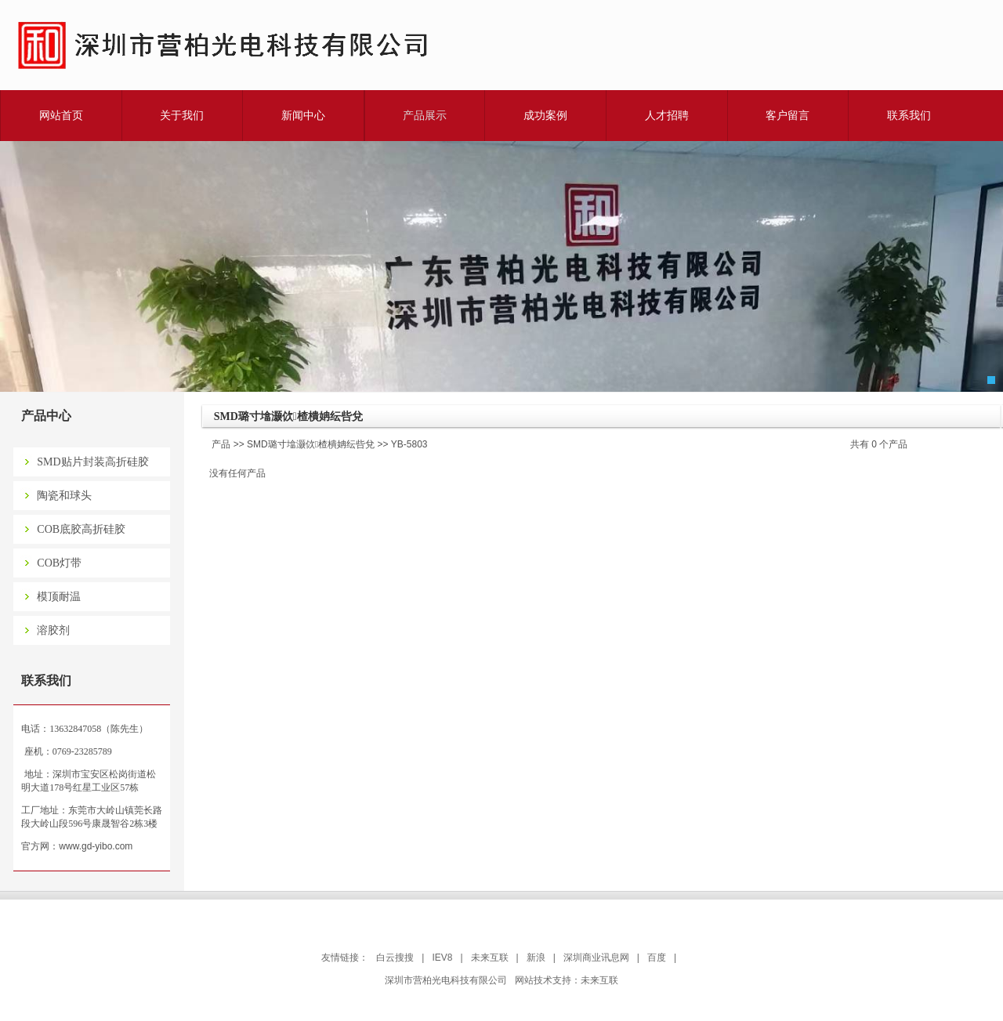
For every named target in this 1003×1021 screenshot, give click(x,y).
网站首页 (61, 115)
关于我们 (182, 115)
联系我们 (909, 115)
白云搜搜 (395, 957)
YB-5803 (409, 444)
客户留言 (787, 115)
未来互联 (490, 957)
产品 (221, 444)
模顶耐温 (59, 597)
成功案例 (545, 115)
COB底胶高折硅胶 (81, 529)
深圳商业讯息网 (596, 957)
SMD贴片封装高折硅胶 (92, 462)
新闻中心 (303, 115)
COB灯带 (59, 563)
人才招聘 (667, 115)
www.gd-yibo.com (95, 846)
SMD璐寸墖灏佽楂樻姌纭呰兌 (311, 444)
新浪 (536, 957)
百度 (656, 957)
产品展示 (425, 115)
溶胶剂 (53, 630)
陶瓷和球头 (64, 495)
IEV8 (442, 957)
